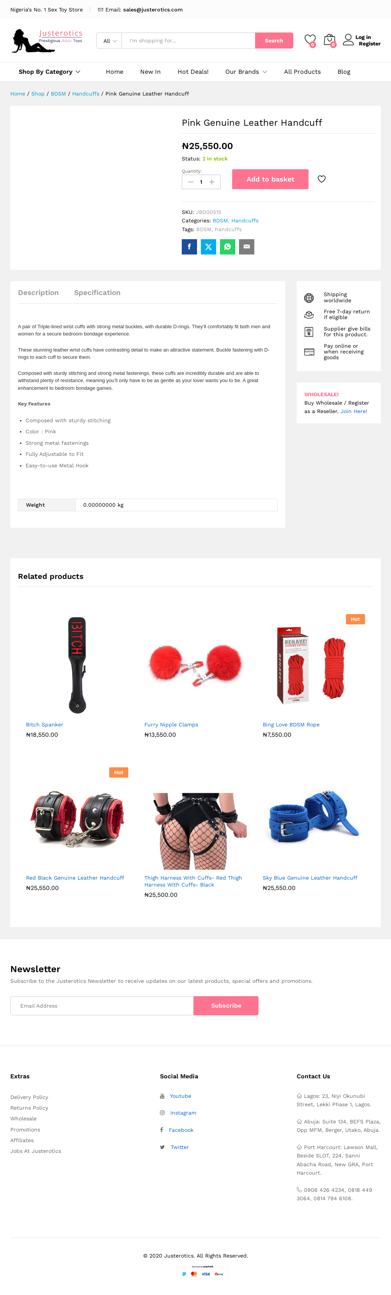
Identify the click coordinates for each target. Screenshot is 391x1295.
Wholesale (23, 1117)
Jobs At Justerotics (35, 1150)
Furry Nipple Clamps (171, 723)
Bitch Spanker (44, 723)
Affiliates (22, 1139)
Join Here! (354, 410)
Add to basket (270, 179)
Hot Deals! (193, 72)
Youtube (180, 1094)
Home (114, 72)
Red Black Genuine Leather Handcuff (75, 876)
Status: (191, 159)
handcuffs (228, 228)
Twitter (180, 1146)
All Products (302, 72)
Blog (344, 72)
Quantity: (192, 171)
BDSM (220, 219)
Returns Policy (29, 1107)
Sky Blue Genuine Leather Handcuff (310, 876)
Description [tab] (38, 291)
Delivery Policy (29, 1095)
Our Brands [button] (242, 72)
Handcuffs (245, 219)
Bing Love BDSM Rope (291, 723)
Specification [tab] (97, 291)
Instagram (183, 1112)
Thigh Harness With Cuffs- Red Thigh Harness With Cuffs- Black (193, 879)
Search (274, 40)
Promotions (25, 1128)
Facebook (181, 1129)
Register (370, 44)
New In (150, 72)
